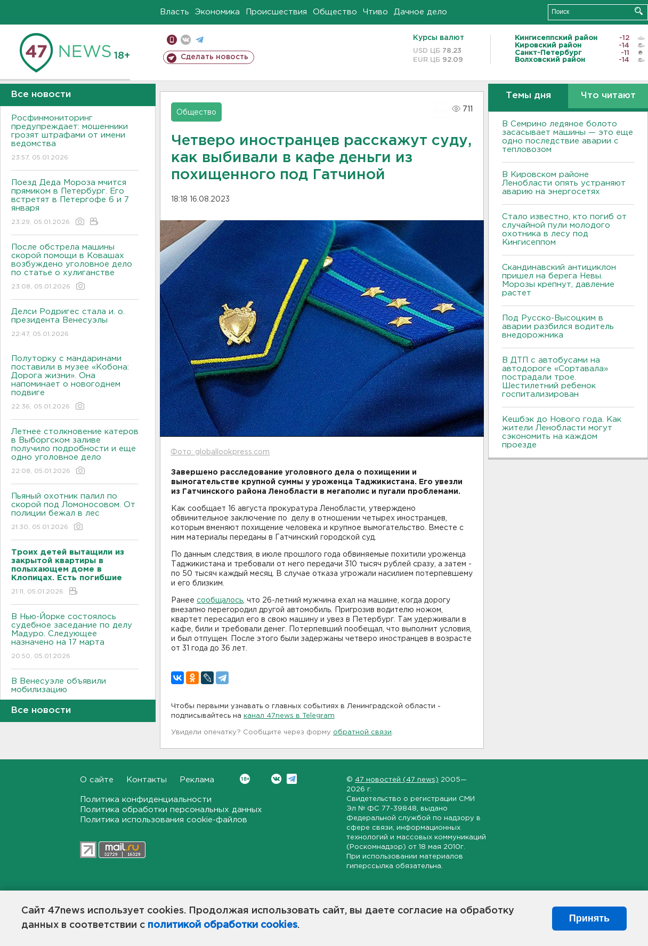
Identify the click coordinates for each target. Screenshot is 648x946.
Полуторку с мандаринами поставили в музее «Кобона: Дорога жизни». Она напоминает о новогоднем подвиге (75, 383)
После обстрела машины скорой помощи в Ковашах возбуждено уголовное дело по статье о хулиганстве (75, 267)
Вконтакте (245, 779)
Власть (174, 12)
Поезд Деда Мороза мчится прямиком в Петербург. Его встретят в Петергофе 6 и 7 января (75, 203)
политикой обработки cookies (222, 925)
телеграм (200, 40)
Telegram (292, 779)
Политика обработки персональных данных (171, 809)
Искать (639, 11)
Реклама (197, 779)
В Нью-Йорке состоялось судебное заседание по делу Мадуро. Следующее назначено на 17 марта (75, 637)
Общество (335, 12)
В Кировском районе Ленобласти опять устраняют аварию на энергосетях (564, 183)
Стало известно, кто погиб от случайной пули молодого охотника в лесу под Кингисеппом (564, 229)
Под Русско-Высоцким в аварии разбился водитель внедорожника (558, 327)
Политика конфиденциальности (146, 799)
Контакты (146, 779)
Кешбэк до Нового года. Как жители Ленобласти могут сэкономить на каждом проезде (561, 432)
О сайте (97, 779)
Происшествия (276, 12)
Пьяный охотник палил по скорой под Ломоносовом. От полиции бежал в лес (75, 512)
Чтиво (375, 12)
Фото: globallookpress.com (220, 452)
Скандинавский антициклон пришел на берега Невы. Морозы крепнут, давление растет (559, 280)
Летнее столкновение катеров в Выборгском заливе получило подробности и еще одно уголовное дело (75, 452)
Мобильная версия (172, 40)
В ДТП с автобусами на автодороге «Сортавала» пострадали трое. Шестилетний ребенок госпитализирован (555, 377)
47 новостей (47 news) (397, 780)
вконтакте (186, 40)
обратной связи (362, 732)
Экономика (217, 12)
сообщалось (220, 600)
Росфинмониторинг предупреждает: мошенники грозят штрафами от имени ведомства (75, 138)
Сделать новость (214, 57)
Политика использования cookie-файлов (163, 819)
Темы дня (528, 96)
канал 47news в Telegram (289, 716)
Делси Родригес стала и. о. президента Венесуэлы (75, 323)
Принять (589, 918)
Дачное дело (420, 12)
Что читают (608, 96)
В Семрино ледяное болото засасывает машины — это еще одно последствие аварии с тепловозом (567, 137)
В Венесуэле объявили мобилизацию (75, 693)
